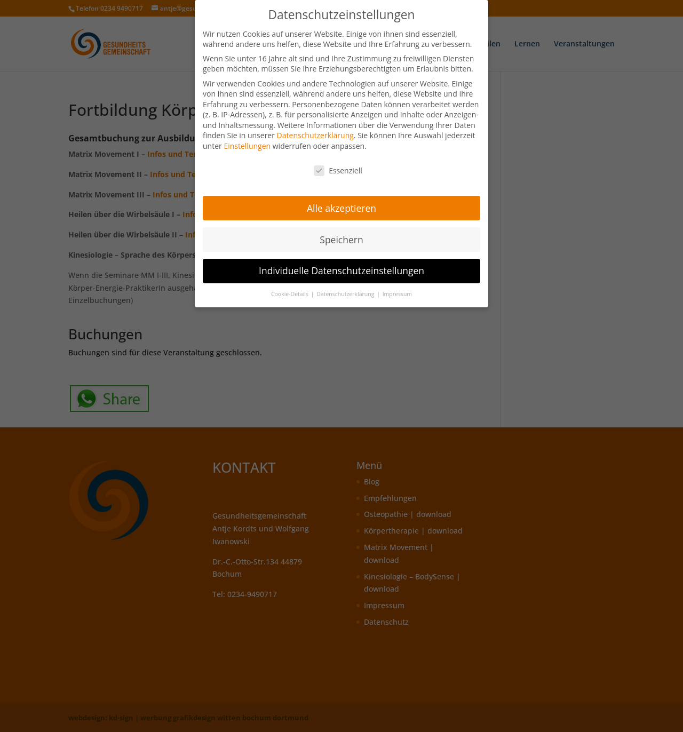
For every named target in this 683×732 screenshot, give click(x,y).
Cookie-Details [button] (290, 293)
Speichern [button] (341, 238)
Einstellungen (247, 145)
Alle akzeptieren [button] (341, 206)
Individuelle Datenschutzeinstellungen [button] (341, 269)
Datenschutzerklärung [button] (346, 293)
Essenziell (338, 169)
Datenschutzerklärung (315, 134)
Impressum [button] (397, 293)
